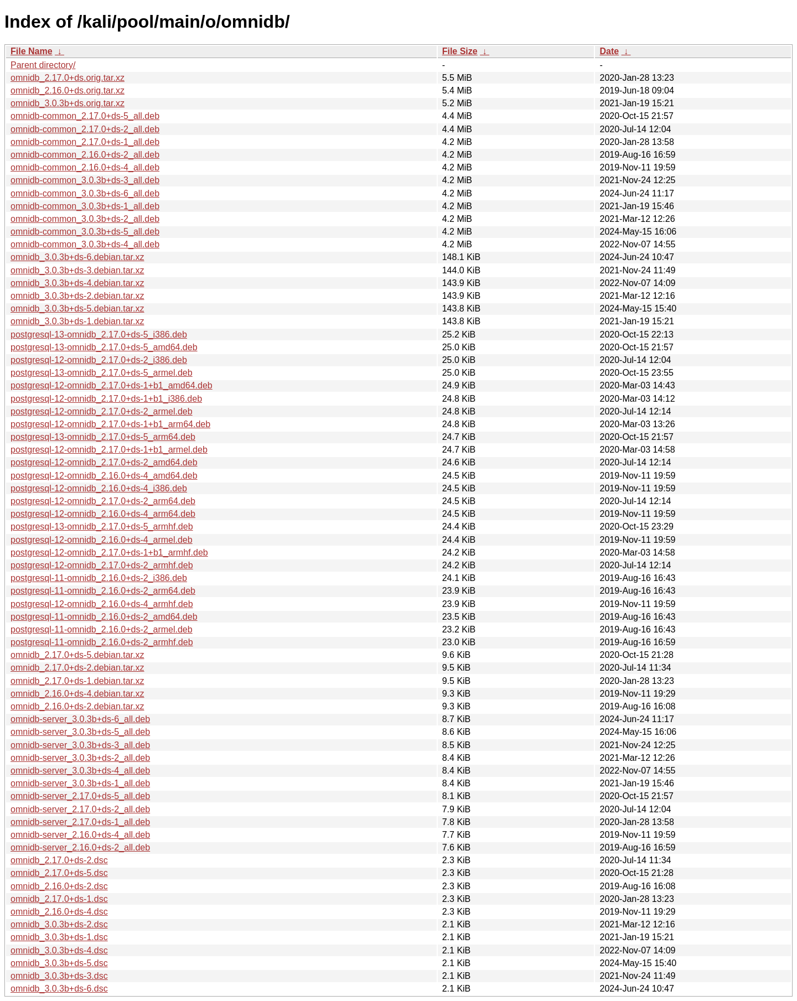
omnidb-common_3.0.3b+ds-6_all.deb (85, 193)
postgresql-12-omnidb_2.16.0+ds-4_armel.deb (102, 539)
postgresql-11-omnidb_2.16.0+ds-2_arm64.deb (103, 590)
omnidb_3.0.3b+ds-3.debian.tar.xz (77, 270)
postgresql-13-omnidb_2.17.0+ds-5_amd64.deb (104, 347)
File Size (460, 51)
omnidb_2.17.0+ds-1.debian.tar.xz (77, 681)
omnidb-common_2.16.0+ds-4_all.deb (85, 167)
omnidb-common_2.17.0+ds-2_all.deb (85, 129)
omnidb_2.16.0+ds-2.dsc (59, 886)
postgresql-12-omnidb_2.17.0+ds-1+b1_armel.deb (109, 449)
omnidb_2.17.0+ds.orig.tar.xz (68, 77)
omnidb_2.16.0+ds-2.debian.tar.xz (77, 706)
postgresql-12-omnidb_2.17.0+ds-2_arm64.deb (103, 501)
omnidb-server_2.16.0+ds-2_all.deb (80, 847)
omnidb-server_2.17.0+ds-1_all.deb (80, 822)
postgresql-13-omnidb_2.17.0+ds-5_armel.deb (102, 372)
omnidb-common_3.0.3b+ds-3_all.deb (85, 180)
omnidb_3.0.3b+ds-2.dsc (59, 924)
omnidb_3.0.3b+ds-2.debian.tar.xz (77, 295)
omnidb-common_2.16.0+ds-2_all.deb (85, 154)
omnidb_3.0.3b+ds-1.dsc (59, 937)
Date (609, 51)
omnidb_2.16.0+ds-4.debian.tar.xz (77, 693)
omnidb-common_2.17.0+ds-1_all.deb (85, 142)
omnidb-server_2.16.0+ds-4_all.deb (80, 834)
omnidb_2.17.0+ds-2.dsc (59, 860)
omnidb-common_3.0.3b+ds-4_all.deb (85, 244)
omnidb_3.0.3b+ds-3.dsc (59, 976)
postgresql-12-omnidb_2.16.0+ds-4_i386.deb (99, 488)
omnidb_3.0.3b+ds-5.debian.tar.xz (77, 308)
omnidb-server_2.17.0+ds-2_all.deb (80, 809)
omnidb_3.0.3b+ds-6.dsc (59, 988)
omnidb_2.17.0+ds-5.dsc (59, 873)
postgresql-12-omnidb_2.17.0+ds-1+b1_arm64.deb (110, 424)
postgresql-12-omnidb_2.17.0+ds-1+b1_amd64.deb (112, 385)
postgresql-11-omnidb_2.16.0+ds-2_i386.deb (99, 578)
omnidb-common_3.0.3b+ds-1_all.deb (85, 206)
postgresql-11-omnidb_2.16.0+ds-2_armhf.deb (102, 642)
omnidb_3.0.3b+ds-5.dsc (59, 963)
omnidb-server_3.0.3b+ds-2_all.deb (80, 758)
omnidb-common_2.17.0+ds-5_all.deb (85, 116)
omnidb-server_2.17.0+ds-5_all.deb (80, 796)
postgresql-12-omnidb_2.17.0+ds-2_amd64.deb (104, 462)
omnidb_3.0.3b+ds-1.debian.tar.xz (77, 321)
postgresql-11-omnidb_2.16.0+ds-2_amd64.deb (104, 616)
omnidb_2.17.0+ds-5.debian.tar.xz (77, 655)
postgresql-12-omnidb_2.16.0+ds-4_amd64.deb (104, 475)
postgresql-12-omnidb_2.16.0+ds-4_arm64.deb (103, 513)
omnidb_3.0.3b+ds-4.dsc (59, 950)
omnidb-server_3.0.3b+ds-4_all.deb (80, 770)
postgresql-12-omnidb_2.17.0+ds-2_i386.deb (99, 360)
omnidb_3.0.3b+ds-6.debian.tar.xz (77, 257)
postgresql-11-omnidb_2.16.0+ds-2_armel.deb (102, 629)
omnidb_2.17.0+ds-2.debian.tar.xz (77, 667)
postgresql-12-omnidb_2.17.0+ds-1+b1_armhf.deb (109, 552)
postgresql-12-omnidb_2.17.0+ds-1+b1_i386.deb (106, 398)
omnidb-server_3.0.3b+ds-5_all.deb (80, 732)
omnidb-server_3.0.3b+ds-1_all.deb (80, 783)
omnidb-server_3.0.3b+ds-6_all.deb (80, 719)
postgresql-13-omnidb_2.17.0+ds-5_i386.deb (99, 334)
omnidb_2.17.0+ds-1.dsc (59, 899)
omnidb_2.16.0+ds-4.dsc (59, 911)
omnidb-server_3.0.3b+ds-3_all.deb (80, 745)
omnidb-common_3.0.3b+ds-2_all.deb (85, 219)
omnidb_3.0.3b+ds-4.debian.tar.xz (77, 283)
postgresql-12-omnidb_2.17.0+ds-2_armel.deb (102, 411)
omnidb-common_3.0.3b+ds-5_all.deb (85, 231)
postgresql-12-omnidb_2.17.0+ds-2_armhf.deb (102, 565)
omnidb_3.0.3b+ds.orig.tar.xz (68, 103)
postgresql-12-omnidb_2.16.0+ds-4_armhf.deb (102, 604)
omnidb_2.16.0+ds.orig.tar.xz (68, 90)
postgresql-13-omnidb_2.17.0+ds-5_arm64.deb (103, 437)
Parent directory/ (43, 65)
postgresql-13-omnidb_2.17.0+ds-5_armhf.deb (102, 526)
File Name (32, 51)
